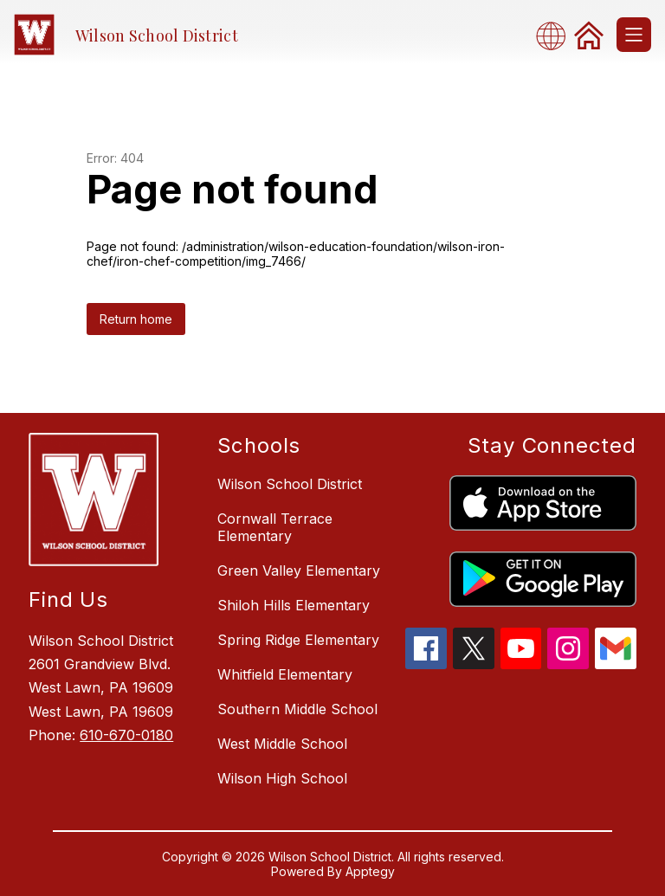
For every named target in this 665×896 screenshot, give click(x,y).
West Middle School (282, 743)
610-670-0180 (126, 735)
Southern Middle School (297, 709)
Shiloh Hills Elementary (293, 605)
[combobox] (556, 35)
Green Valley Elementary (298, 570)
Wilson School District (289, 484)
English (556, 35)
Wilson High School (282, 778)
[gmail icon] (615, 664)
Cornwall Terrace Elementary (274, 527)
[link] (589, 34)
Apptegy (370, 871)
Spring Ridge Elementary (298, 639)
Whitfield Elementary (284, 674)
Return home (136, 319)
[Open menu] (634, 34)
